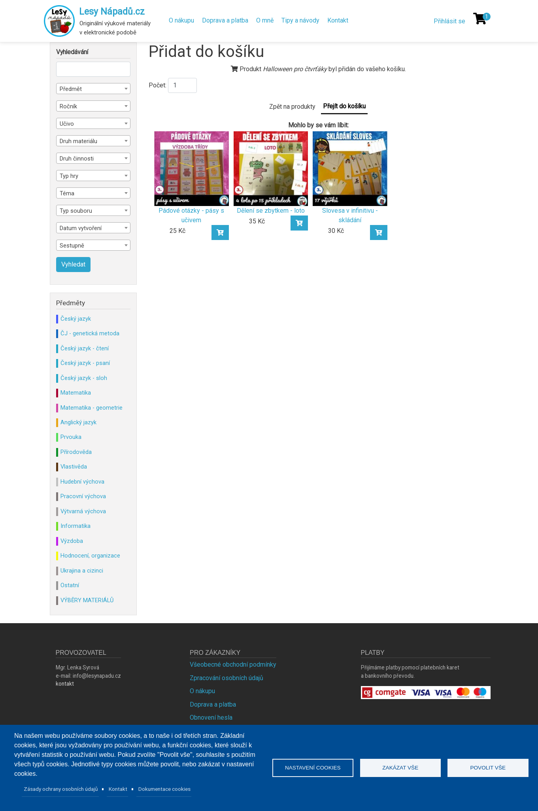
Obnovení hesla (211, 717)
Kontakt (337, 20)
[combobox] (93, 88)
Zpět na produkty (292, 106)
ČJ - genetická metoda (89, 333)
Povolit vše (488, 768)
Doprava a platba (225, 20)
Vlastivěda (73, 466)
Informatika (75, 525)
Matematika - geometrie (91, 407)
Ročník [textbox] (68, 106)
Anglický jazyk (78, 422)
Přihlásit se (449, 21)
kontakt (65, 684)
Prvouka (70, 436)
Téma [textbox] (67, 193)
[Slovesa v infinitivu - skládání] (350, 168)
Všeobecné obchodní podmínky (233, 664)
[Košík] (480, 19)
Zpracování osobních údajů (226, 678)
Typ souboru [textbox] (76, 210)
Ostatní (69, 585)
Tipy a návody (300, 20)
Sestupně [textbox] (72, 245)
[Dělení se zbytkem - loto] (271, 168)
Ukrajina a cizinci (81, 570)
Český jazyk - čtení (84, 348)
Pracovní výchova (83, 496)
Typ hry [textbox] (69, 176)
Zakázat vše (400, 768)
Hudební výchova (82, 481)
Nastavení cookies (313, 768)
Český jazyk (75, 318)
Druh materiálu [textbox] (78, 141)
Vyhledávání (72, 52)
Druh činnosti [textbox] (77, 158)
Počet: (157, 85)
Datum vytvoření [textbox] (81, 228)
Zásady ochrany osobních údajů (61, 789)
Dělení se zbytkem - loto (271, 210)
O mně (265, 20)
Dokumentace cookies (164, 789)
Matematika (75, 392)
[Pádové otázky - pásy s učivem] (191, 168)
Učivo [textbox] (67, 123)
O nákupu (181, 20)
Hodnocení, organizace (90, 555)
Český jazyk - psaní (85, 363)
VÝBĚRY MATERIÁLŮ (86, 600)
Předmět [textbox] (71, 89)
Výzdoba (71, 540)
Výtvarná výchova (83, 511)
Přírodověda (76, 452)
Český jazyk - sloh (83, 378)
